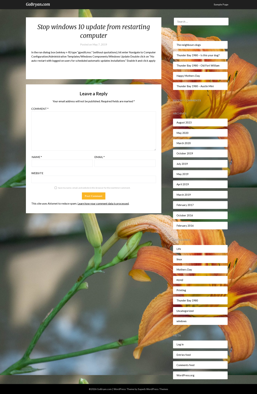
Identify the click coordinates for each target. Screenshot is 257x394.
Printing (181, 290)
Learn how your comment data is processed (103, 203)
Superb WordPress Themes (153, 389)
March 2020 (183, 143)
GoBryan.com (38, 4)
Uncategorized (185, 310)
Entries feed (183, 354)
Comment (40, 108)
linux (179, 259)
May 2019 (182, 174)
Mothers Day (184, 269)
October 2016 (184, 215)
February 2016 (185, 225)
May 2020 (182, 132)
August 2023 (184, 122)
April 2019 (182, 184)
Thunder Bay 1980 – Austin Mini (195, 86)
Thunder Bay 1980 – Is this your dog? (198, 55)
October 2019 (184, 153)
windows (181, 321)
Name (37, 157)
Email (99, 157)
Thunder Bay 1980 (187, 300)
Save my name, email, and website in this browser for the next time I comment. (94, 187)
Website (37, 173)
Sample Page (221, 4)
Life (178, 248)
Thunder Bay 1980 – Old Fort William (197, 65)
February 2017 (185, 204)
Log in (180, 344)
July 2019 (182, 163)
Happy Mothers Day (188, 75)
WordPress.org (185, 375)
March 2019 (183, 194)
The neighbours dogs (188, 44)
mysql (179, 279)
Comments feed (185, 365)
